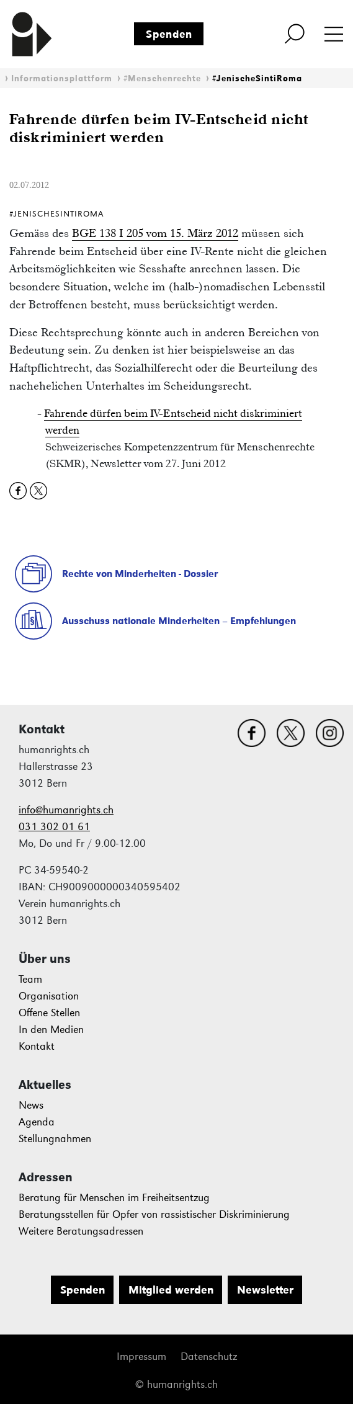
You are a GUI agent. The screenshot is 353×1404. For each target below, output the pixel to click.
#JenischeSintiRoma (257, 78)
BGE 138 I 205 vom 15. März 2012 (155, 233)
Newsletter (265, 1290)
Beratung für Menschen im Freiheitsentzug (114, 1197)
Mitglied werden (170, 1290)
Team (30, 979)
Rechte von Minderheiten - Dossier (140, 573)
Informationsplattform (61, 78)
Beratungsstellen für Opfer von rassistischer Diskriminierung (154, 1214)
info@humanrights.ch (66, 809)
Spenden (169, 34)
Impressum (141, 1356)
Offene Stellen (49, 1012)
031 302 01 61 (54, 826)
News (31, 1105)
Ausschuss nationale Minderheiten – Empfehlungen (179, 621)
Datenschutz (209, 1356)
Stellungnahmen (55, 1138)
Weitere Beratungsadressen (81, 1231)
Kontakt (37, 1046)
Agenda (37, 1122)
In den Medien (51, 1029)
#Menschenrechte (162, 78)
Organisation (49, 996)
